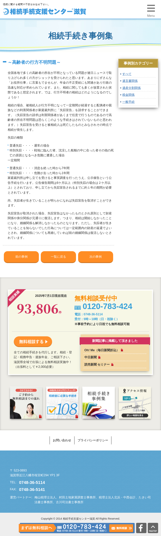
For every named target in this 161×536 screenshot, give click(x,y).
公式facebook (141, 528)
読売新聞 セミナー (97, 364)
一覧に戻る (58, 256)
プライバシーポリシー (93, 440)
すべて (127, 74)
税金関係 (128, 94)
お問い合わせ (62, 440)
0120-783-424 (82, 528)
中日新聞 (90, 357)
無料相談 (121, 528)
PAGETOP (153, 528)
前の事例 (21, 256)
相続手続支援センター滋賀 (38, 461)
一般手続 (128, 101)
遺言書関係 (130, 80)
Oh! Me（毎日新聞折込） (101, 350)
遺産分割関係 (131, 88)
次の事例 (95, 256)
